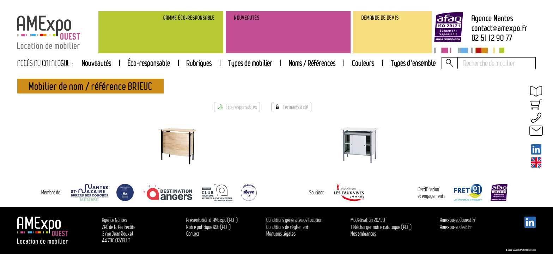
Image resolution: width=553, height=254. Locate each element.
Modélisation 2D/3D (368, 220)
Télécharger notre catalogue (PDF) (381, 227)
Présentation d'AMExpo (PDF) (212, 220)
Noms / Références (312, 63)
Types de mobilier (250, 63)
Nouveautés (96, 63)
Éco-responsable (149, 63)
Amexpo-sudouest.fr (458, 220)
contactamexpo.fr (500, 28)
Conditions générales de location (294, 220)
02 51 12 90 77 (492, 38)
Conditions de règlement (287, 227)
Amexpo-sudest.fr (456, 227)
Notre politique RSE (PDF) (208, 227)
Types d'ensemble (413, 63)
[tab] (199, 63)
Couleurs (363, 63)
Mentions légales (281, 233)
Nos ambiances (363, 233)
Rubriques (199, 63)
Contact (192, 233)
